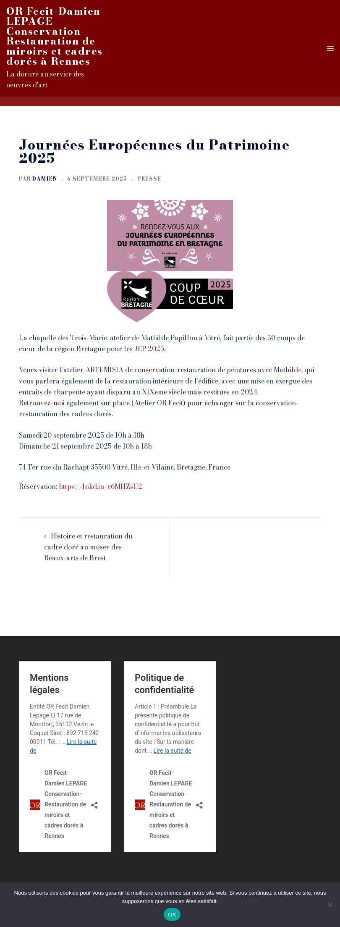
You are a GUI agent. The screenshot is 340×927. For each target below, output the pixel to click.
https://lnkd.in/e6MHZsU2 (100, 486)
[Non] (329, 905)
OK (172, 914)
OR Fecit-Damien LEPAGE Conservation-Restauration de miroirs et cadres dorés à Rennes (54, 36)
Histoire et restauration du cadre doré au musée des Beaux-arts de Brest (88, 547)
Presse (149, 179)
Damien (44, 179)
